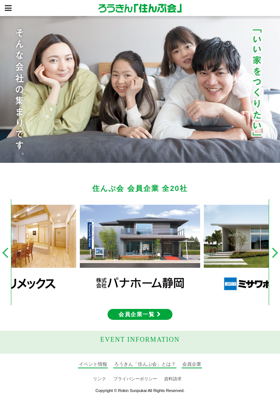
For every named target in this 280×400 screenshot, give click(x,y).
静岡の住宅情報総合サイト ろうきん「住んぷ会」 (140, 8)
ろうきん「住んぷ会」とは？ (145, 364)
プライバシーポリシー (135, 378)
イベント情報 (93, 364)
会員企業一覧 (139, 314)
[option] (140, 89)
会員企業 (191, 364)
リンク (99, 378)
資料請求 (173, 378)
